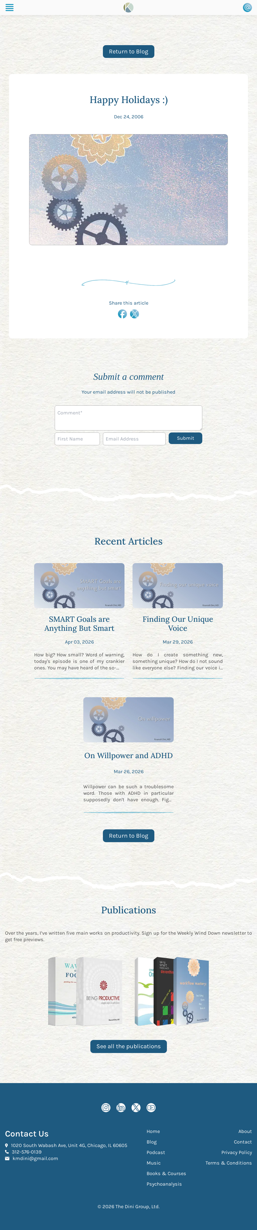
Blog (152, 1142)
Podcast (156, 1152)
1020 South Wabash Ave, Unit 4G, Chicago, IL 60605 (69, 1145)
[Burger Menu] (9, 7)
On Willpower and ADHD (128, 755)
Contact (243, 1142)
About (245, 1131)
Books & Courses (166, 1173)
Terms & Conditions (229, 1163)
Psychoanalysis (164, 1184)
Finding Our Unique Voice (178, 623)
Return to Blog (128, 51)
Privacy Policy (236, 1152)
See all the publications (128, 1046)
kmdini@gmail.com (35, 1158)
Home (153, 1131)
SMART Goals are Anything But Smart (79, 623)
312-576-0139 (27, 1152)
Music (154, 1163)
